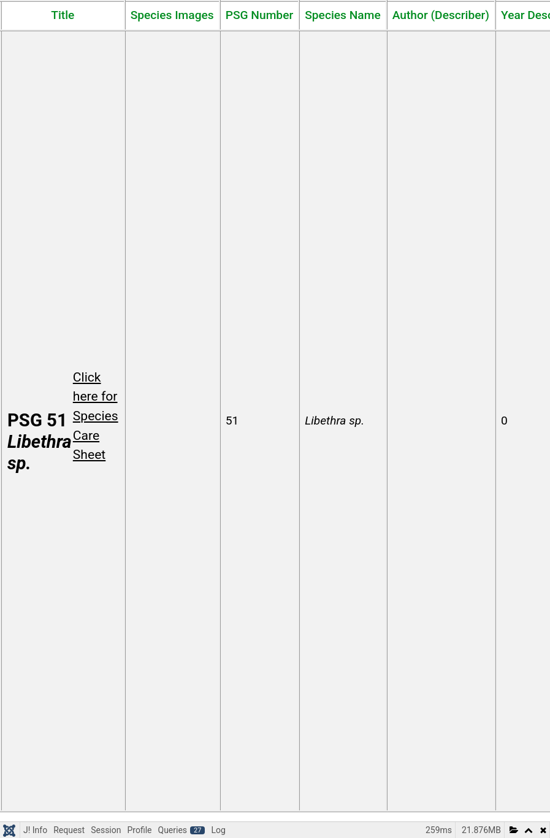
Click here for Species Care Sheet (95, 416)
